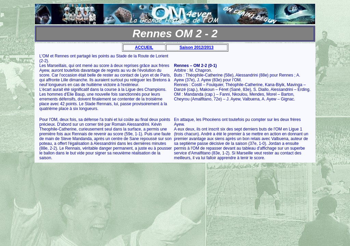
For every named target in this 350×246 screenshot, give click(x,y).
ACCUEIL (144, 47)
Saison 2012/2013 (196, 47)
